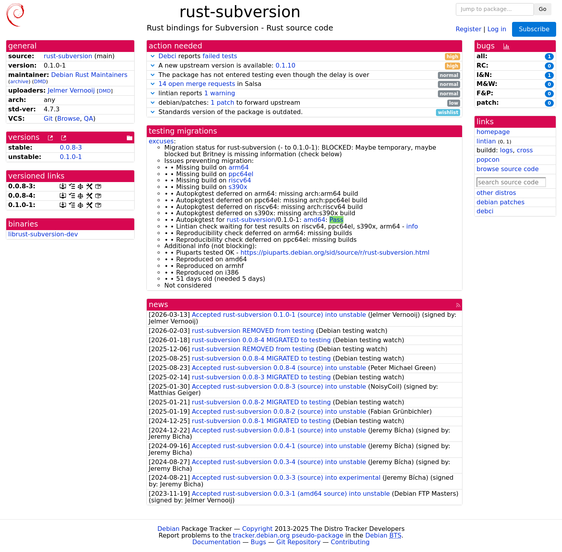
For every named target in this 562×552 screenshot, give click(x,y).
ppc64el (240, 174)
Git (48, 118)
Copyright (257, 528)
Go (542, 9)
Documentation (216, 542)
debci (485, 211)
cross (525, 150)
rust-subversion (68, 56)
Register (469, 28)
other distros (496, 193)
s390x (237, 187)
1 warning (219, 93)
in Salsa (304, 84)
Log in (496, 28)
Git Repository (298, 542)
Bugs (258, 542)
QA (88, 118)
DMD (40, 81)
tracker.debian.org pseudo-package (288, 535)
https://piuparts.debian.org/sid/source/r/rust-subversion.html (334, 252)
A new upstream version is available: (304, 66)
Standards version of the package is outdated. (304, 112)
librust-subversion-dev (43, 234)
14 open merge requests (196, 84)
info (412, 226)
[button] (153, 56)
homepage (493, 132)
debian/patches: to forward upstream (304, 103)
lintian (486, 141)
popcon (488, 159)
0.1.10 (285, 65)
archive (19, 81)
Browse (68, 118)
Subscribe (534, 29)
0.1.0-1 (71, 157)
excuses (161, 141)
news (158, 304)
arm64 (238, 167)
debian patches (501, 202)
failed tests (220, 56)
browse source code (508, 169)
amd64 (314, 219)
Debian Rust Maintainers (89, 75)
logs (506, 150)
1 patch (222, 102)
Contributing (350, 542)
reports (304, 56)
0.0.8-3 (71, 147)
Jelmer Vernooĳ (71, 90)
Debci (167, 56)
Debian (168, 528)
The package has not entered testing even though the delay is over (304, 75)
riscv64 (239, 180)
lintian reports (304, 93)
